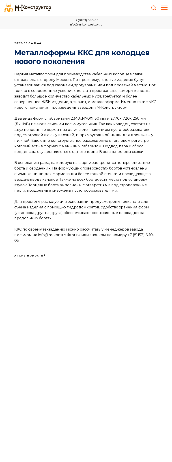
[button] (153, 7)
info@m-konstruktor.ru (86, 24)
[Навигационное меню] (164, 8)
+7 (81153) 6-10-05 (86, 20)
